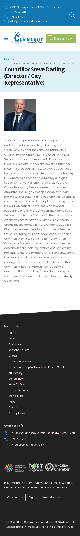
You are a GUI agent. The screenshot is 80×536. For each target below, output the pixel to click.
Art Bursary (15, 373)
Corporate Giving (19, 390)
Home (12, 333)
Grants (13, 356)
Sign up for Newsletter (44, 497)
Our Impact (16, 344)
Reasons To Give (19, 350)
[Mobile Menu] (7, 38)
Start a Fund (16, 396)
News (12, 401)
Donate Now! (16, 378)
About (12, 338)
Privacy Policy (17, 413)
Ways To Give (17, 384)
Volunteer (15, 497)
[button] (72, 15)
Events (13, 407)
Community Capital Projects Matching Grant (36, 367)
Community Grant (20, 361)
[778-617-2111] (40, 439)
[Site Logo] (27, 38)
